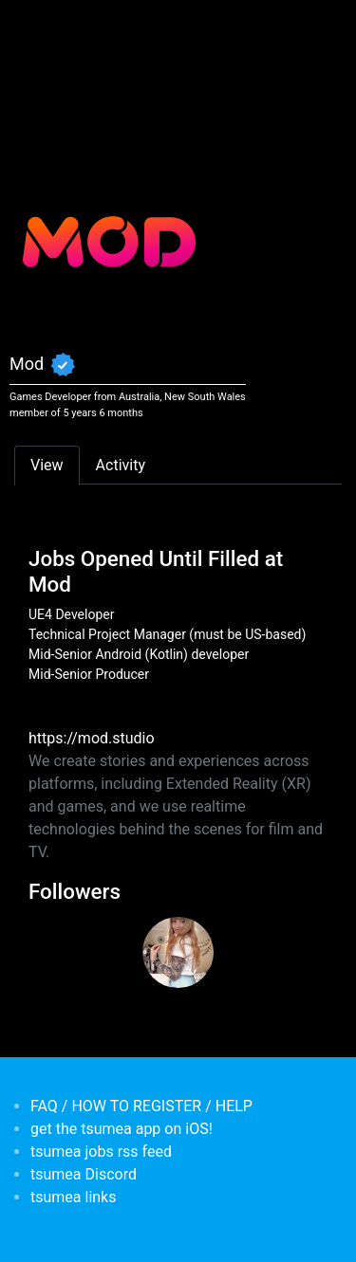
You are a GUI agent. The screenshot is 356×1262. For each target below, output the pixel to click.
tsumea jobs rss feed (101, 1152)
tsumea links (73, 1197)
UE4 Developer (71, 614)
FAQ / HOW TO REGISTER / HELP (141, 1106)
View (47, 465)
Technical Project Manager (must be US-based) (167, 634)
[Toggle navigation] (41, 27)
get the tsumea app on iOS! (121, 1129)
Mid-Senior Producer (88, 674)
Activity (120, 465)
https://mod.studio (91, 738)
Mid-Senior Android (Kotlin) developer (138, 654)
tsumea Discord (83, 1174)
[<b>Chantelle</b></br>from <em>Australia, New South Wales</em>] (178, 952)
